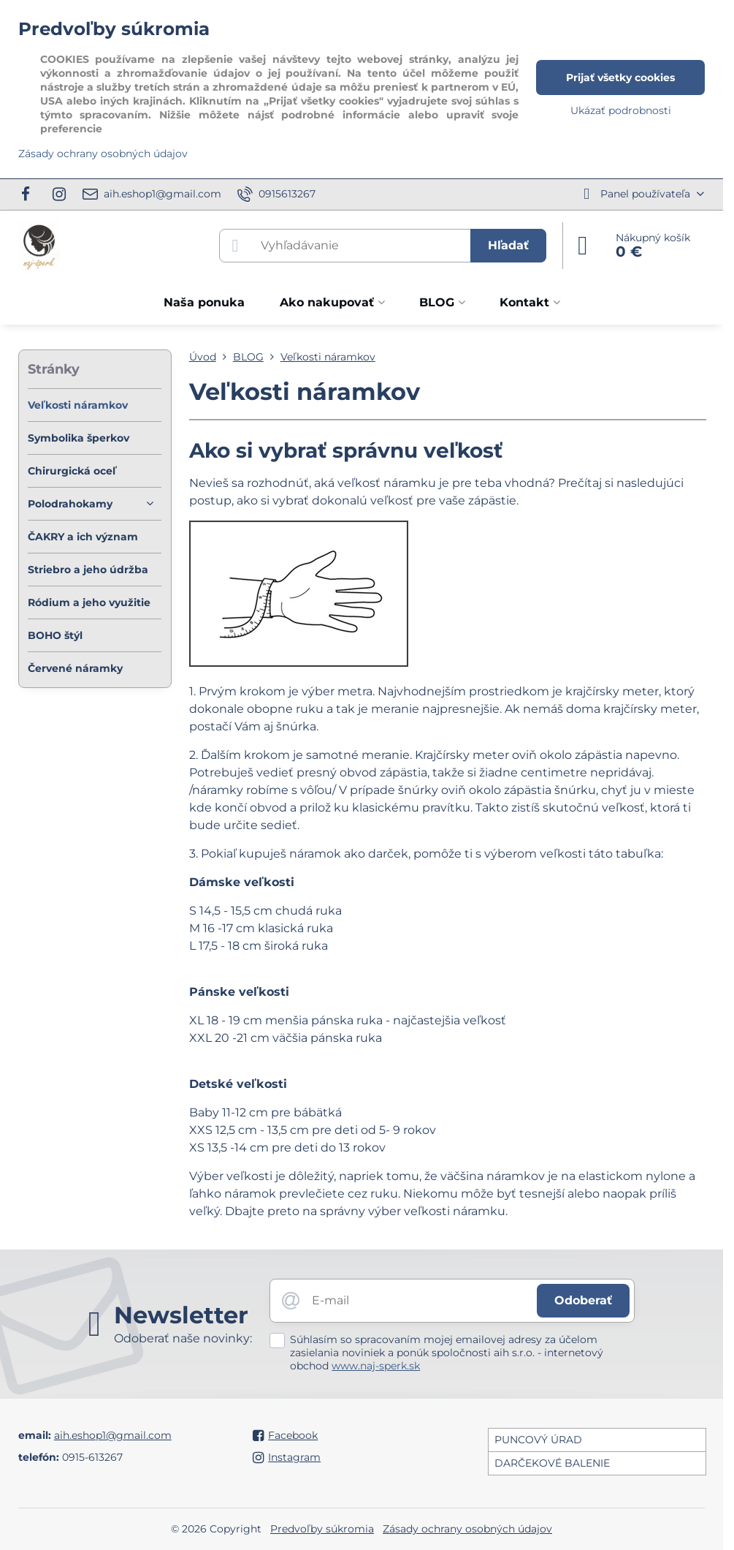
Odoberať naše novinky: (183, 1338)
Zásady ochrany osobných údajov (467, 1528)
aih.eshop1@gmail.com (113, 1435)
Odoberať (583, 1300)
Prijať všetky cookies (620, 77)
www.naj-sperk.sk (376, 1365)
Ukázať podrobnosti (620, 110)
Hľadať (508, 245)
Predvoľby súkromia (322, 1528)
